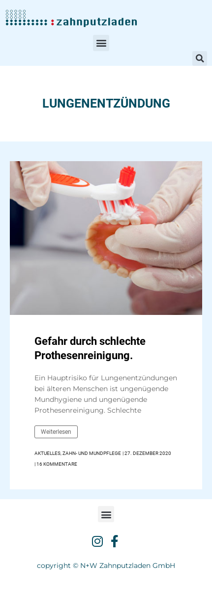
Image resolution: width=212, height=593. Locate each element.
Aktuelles (47, 453)
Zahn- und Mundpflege (91, 453)
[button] (101, 43)
